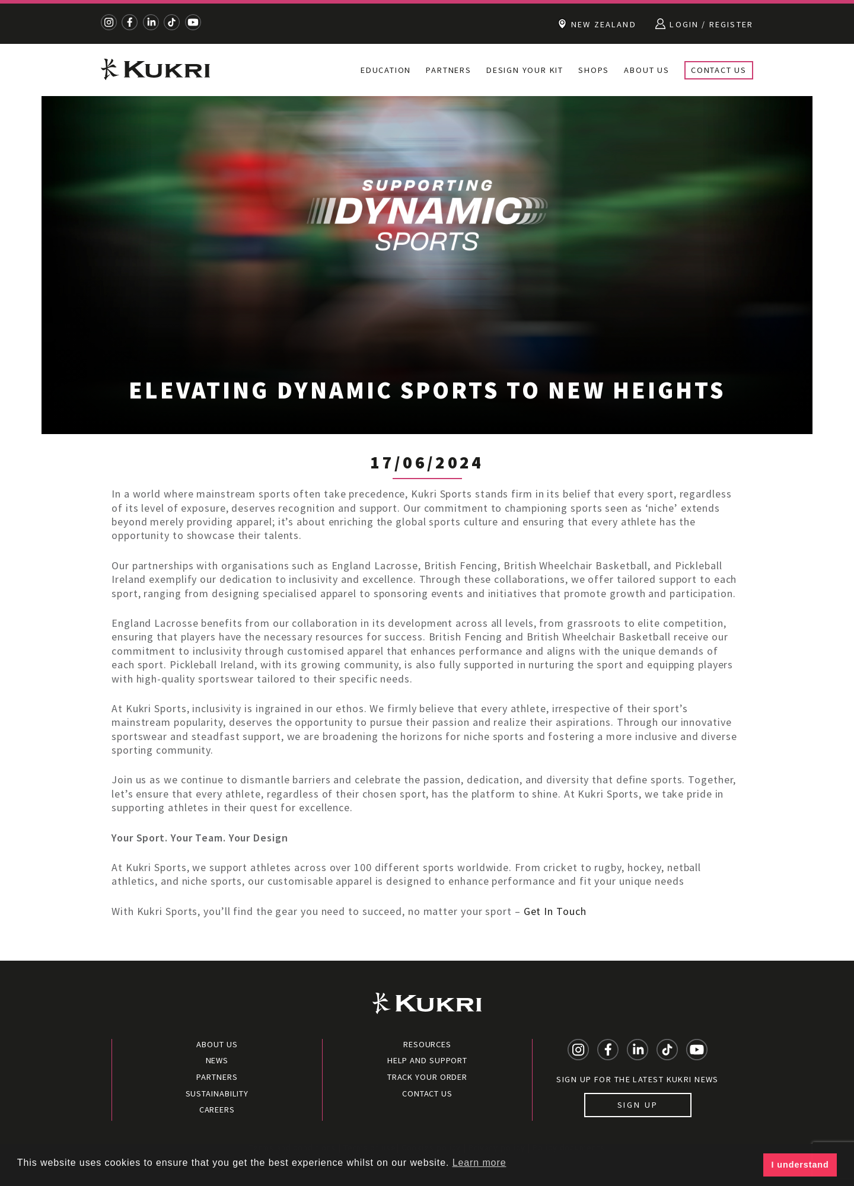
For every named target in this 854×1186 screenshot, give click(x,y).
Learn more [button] (479, 1163)
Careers (217, 1109)
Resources (427, 1044)
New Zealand (597, 23)
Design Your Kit (524, 70)
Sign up (637, 1104)
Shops (593, 70)
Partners (448, 70)
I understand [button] (800, 1164)
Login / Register (704, 23)
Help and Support (427, 1060)
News (217, 1060)
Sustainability (217, 1093)
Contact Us (719, 70)
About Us (646, 70)
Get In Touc (552, 911)
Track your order (427, 1077)
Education (386, 70)
